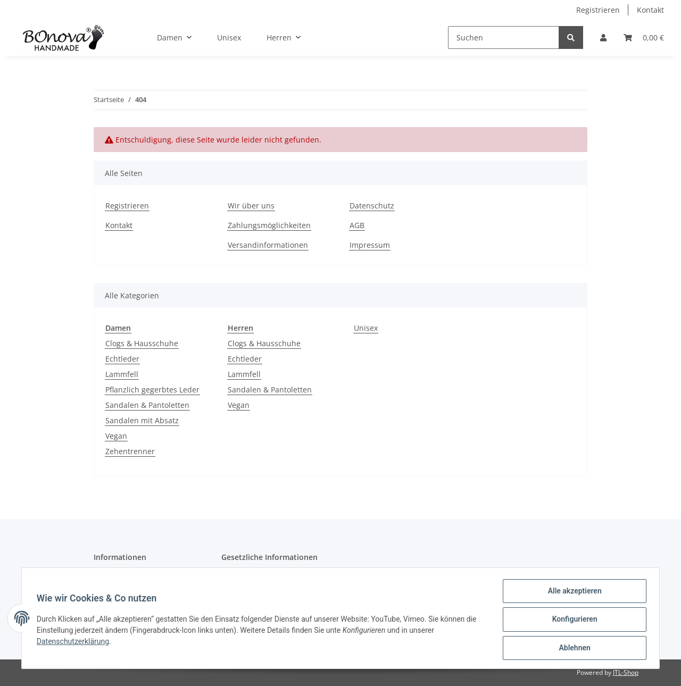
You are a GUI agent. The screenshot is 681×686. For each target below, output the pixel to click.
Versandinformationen (268, 245)
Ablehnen (572, 648)
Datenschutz (372, 205)
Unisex (366, 328)
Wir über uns (251, 205)
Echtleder (122, 359)
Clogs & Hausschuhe (141, 343)
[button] (603, 37)
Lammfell (121, 374)
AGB (357, 225)
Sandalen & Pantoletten (147, 405)
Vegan (116, 436)
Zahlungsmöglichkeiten (269, 225)
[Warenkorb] (643, 37)
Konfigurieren (572, 620)
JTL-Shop (625, 672)
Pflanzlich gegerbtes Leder (152, 389)
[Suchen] (503, 37)
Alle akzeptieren (572, 593)
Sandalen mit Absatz (142, 420)
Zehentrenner (130, 451)
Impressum (370, 245)
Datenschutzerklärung (75, 643)
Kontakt (650, 10)
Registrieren (598, 10)
